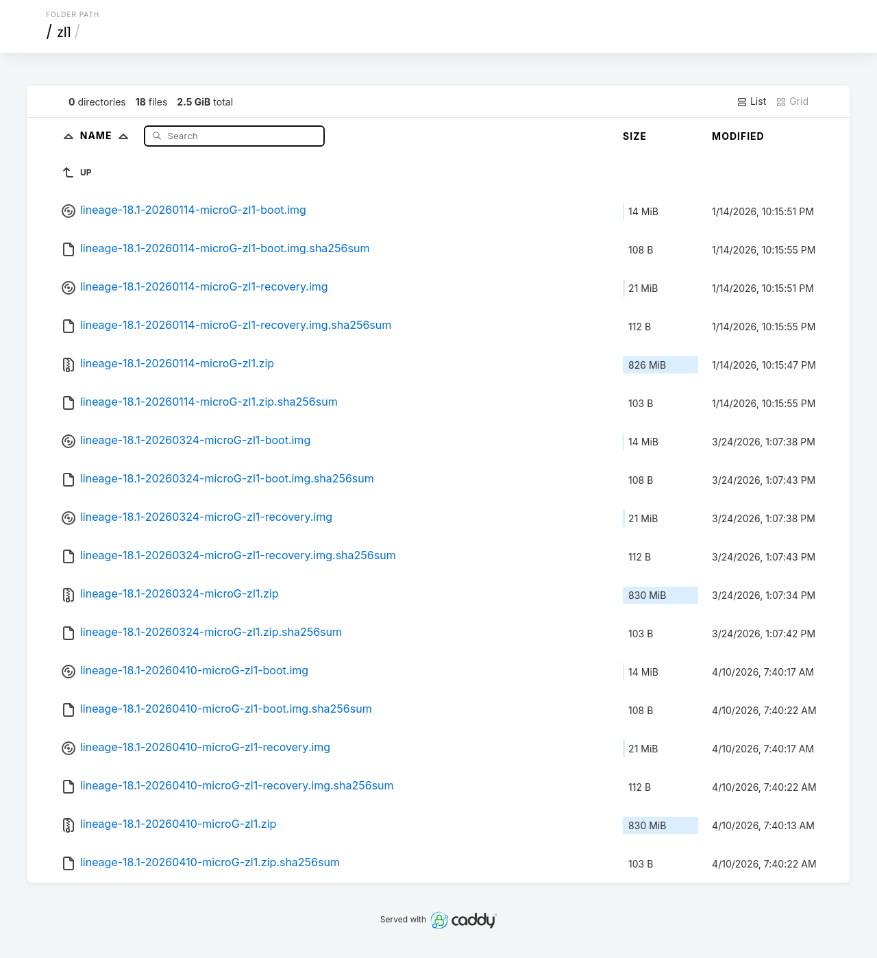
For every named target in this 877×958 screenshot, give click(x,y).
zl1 (64, 32)
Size (635, 136)
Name (107, 135)
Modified (738, 136)
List (751, 101)
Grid (792, 101)
